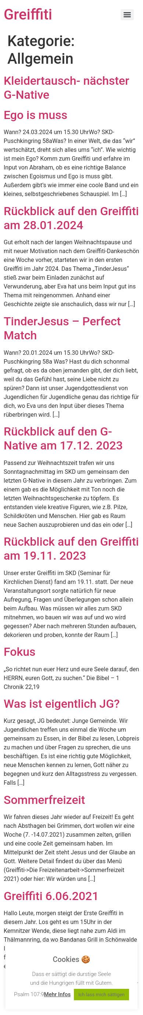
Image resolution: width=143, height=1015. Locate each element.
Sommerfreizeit (44, 800)
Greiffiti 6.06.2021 (51, 896)
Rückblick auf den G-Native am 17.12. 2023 (63, 438)
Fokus (19, 652)
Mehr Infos (57, 994)
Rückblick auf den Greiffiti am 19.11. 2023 (71, 549)
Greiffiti (28, 14)
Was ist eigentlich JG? (62, 704)
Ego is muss (35, 115)
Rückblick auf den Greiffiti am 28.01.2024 (71, 218)
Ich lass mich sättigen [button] (101, 994)
